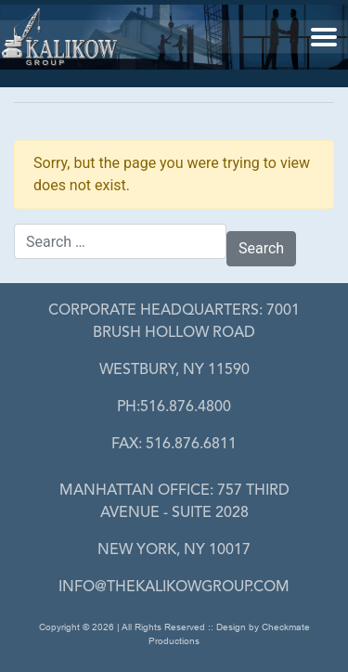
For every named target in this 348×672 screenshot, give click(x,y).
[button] (324, 36)
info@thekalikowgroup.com (174, 587)
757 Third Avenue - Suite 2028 (174, 502)
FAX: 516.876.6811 (174, 444)
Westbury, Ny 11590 (174, 370)
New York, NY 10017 (174, 550)
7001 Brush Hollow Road (174, 322)
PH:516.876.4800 (174, 407)
